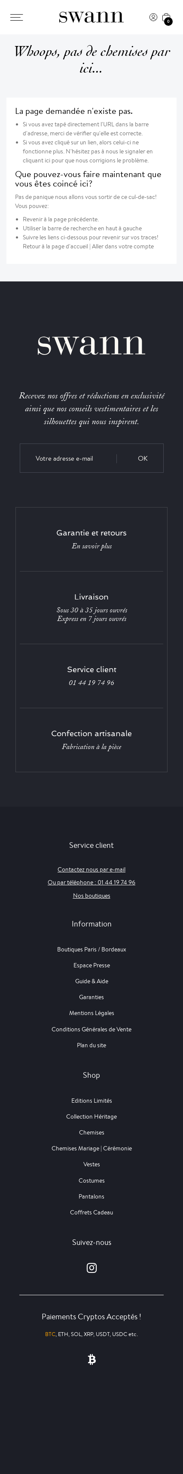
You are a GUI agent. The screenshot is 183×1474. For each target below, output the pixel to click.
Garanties (91, 997)
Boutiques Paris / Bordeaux (91, 949)
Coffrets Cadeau (91, 1212)
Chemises (91, 1132)
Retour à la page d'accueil (55, 246)
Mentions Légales (91, 1013)
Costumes (92, 1180)
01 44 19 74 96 (91, 683)
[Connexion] (153, 17)
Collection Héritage (91, 1116)
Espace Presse (91, 965)
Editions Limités (91, 1100)
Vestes (91, 1164)
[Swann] (91, 17)
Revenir (33, 219)
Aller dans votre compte (123, 246)
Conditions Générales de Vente (91, 1029)
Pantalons (91, 1196)
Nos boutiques (91, 895)
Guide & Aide (91, 981)
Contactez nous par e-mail (91, 869)
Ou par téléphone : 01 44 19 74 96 (91, 882)
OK (143, 458)
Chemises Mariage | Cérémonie (92, 1148)
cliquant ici (36, 160)
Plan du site (91, 1045)
